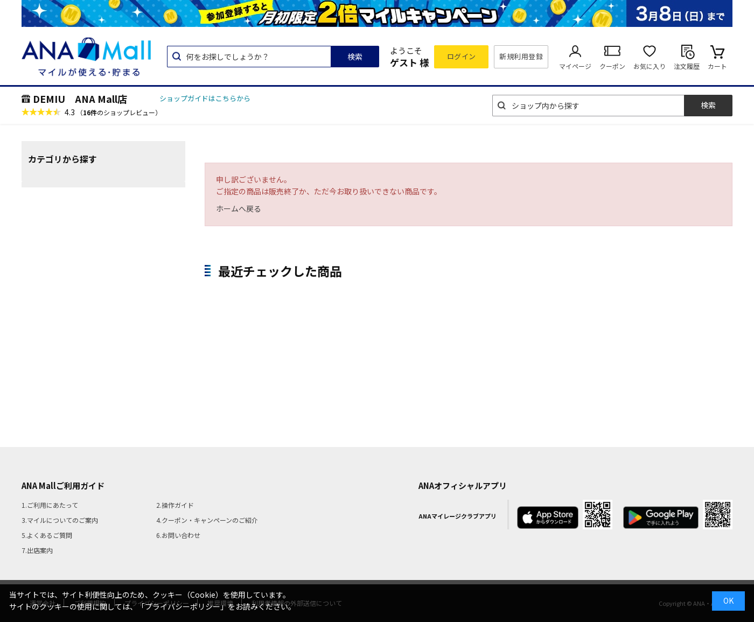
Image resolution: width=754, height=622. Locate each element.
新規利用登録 (521, 56)
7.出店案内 (37, 550)
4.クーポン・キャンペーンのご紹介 (207, 520)
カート (717, 66)
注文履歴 (687, 66)
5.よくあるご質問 (47, 535)
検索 (354, 56)
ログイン (461, 56)
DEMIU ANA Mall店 (80, 99)
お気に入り (649, 66)
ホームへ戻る (238, 208)
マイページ (575, 66)
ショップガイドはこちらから (204, 98)
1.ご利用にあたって (50, 504)
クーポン (612, 66)
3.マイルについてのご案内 (60, 520)
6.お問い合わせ (178, 535)
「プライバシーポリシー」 (182, 606)
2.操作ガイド (175, 504)
